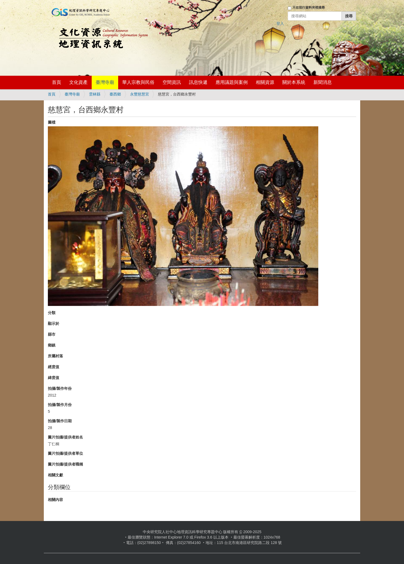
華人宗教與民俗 (138, 82)
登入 (280, 23)
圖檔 (51, 122)
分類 (51, 313)
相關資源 (265, 82)
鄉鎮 (51, 345)
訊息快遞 (198, 82)
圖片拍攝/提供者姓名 (65, 437)
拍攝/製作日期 (60, 421)
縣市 (51, 334)
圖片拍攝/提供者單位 (65, 453)
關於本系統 (293, 82)
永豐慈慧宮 (139, 94)
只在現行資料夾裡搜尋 (308, 7)
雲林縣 (94, 94)
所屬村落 (55, 356)
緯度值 (53, 377)
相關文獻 (55, 475)
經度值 (53, 367)
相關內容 (55, 499)
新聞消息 (322, 82)
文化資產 (78, 82)
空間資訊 (172, 82)
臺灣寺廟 (105, 82)
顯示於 (53, 323)
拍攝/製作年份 (60, 388)
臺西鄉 (115, 94)
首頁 (56, 82)
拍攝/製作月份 (60, 405)
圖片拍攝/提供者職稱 (65, 464)
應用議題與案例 (232, 82)
